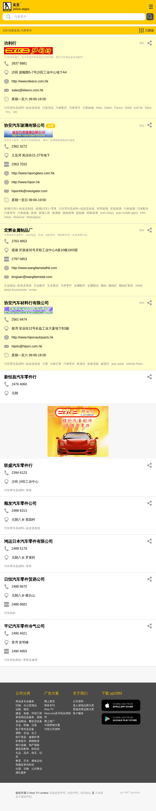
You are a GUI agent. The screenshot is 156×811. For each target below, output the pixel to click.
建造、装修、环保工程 (29, 713)
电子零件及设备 (25, 729)
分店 (50, 125)
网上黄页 (49, 701)
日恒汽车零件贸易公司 (24, 579)
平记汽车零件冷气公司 (24, 626)
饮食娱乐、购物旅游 (27, 740)
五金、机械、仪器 (26, 725)
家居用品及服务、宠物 (29, 717)
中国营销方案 (52, 725)
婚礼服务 (21, 772)
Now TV (49, 709)
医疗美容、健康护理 (27, 737)
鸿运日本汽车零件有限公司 (28, 541)
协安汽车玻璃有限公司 (24, 125)
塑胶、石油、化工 (26, 733)
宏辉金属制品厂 (18, 230)
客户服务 (78, 713)
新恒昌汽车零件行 (20, 377)
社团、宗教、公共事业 (29, 768)
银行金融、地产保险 (27, 744)
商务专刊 (49, 705)
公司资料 (78, 701)
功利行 (10, 43)
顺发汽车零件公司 (20, 503)
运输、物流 (22, 709)
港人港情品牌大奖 (83, 705)
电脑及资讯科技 (25, 764)
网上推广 (49, 721)
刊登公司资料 (52, 729)
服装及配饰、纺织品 (27, 748)
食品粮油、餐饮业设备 (29, 721)
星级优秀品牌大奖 (83, 709)
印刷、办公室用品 (26, 705)
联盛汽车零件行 (18, 465)
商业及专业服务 (25, 701)
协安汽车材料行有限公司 (26, 303)
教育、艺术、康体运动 (29, 760)
